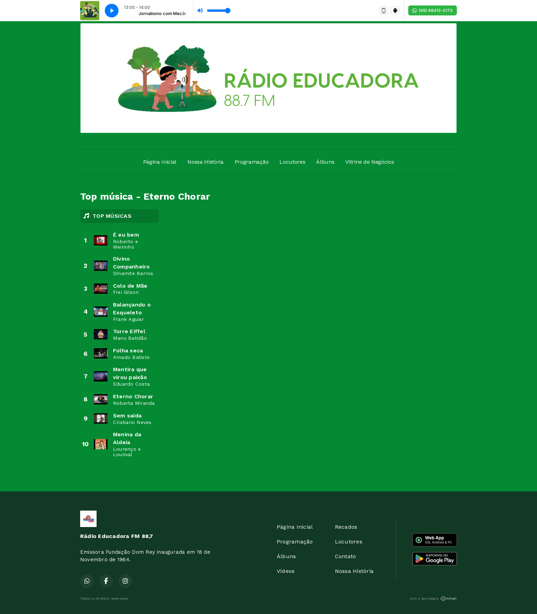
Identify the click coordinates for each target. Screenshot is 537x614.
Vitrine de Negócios (369, 162)
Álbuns (325, 162)
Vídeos (286, 571)
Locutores (292, 162)
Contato (345, 556)
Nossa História (205, 162)
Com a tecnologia (433, 598)
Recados (346, 527)
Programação (251, 162)
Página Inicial (160, 162)
